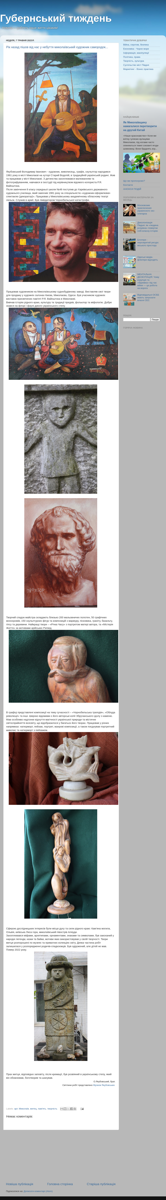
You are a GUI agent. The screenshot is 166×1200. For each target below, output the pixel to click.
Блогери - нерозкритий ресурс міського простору (148, 242)
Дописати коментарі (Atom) (38, 1191)
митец (33, 1108)
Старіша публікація (101, 1184)
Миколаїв (24, 1108)
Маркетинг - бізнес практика (138, 69)
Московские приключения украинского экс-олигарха (146, 209)
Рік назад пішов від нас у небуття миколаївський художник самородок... (57, 47)
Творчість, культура (133, 61)
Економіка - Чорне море (136, 48)
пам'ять (42, 1108)
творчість (52, 1108)
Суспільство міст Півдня (136, 65)
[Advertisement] (60, 1156)
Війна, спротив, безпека (136, 44)
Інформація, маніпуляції (136, 53)
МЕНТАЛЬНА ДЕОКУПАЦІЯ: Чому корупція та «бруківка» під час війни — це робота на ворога (148, 281)
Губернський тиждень (56, 18)
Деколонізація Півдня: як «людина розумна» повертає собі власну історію (147, 226)
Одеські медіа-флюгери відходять (147, 258)
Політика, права (131, 57)
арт (15, 1108)
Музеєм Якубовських (104, 1085)
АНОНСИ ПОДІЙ (132, 189)
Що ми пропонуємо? (134, 181)
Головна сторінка (60, 1184)
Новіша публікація (19, 1184)
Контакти (128, 185)
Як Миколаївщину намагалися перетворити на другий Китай (140, 126)
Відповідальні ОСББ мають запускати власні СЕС (148, 298)
